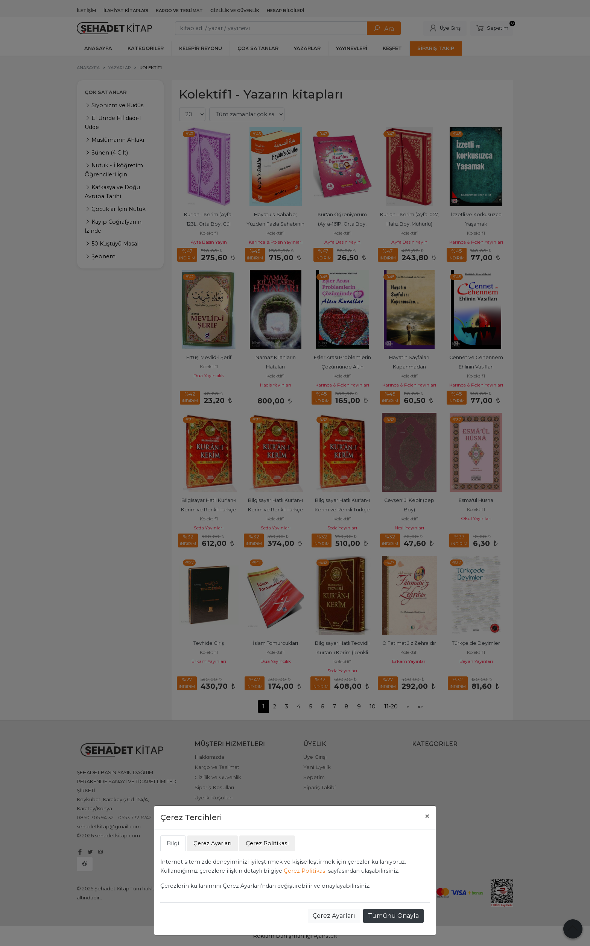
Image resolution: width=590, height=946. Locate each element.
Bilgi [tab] (173, 843)
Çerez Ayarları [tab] (212, 843)
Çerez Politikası (305, 870)
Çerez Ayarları (334, 915)
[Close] (427, 816)
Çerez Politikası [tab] (267, 843)
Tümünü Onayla (393, 915)
